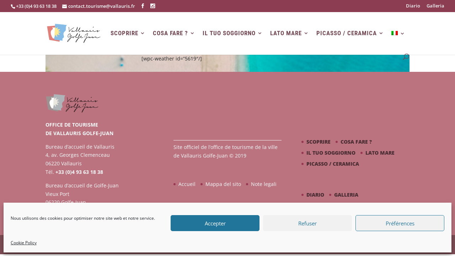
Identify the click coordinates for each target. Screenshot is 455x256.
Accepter (215, 223)
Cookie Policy (24, 243)
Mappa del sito (223, 184)
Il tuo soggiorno (229, 33)
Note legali (264, 184)
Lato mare (286, 33)
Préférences (400, 223)
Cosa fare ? (170, 33)
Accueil (187, 184)
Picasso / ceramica (346, 33)
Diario (413, 6)
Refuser (307, 223)
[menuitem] (398, 42)
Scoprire (124, 33)
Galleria (435, 6)
